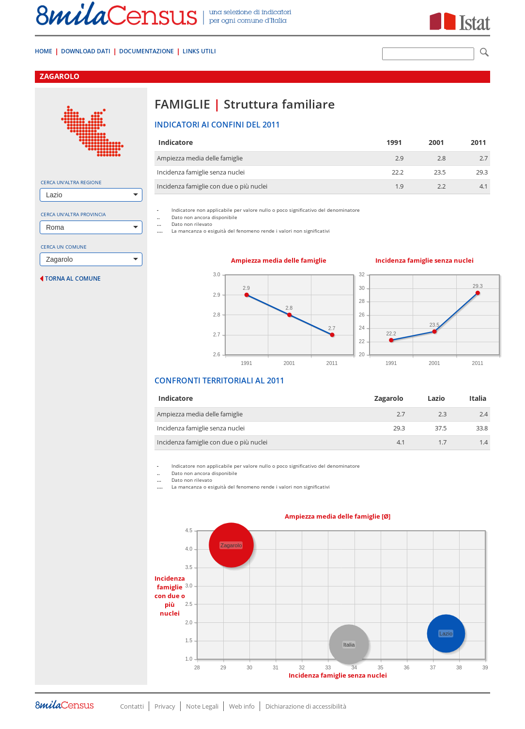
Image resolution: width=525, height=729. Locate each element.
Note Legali (202, 706)
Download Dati (85, 51)
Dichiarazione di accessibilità (305, 706)
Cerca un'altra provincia (73, 214)
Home (43, 51)
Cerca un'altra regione (71, 182)
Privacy (164, 706)
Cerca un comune (64, 246)
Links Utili (199, 51)
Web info (242, 706)
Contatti (132, 706)
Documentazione (146, 51)
